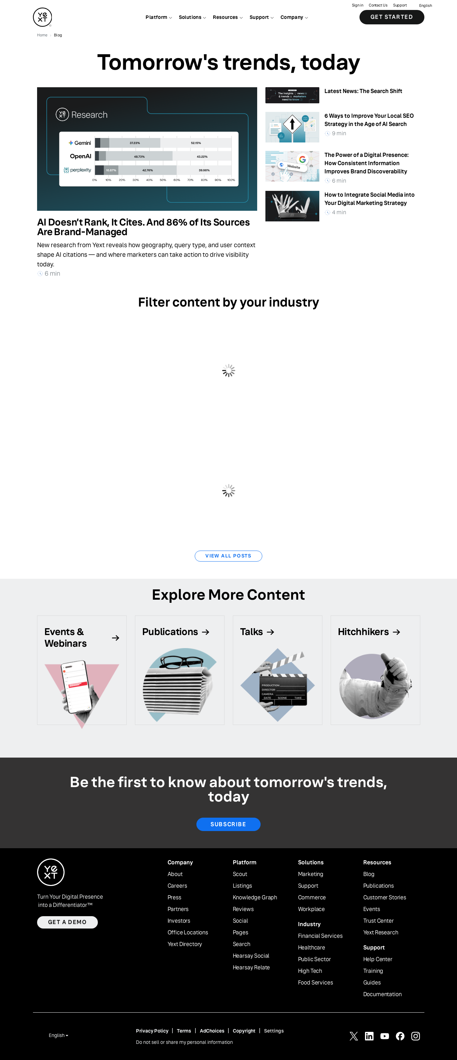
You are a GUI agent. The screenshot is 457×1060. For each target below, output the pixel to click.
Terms (184, 1031)
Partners (178, 909)
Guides (372, 982)
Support (400, 5)
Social (240, 921)
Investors (179, 921)
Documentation (382, 994)
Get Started (391, 17)
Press (174, 897)
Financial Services (320, 936)
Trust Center (378, 921)
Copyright (244, 1031)
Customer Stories (384, 897)
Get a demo (67, 922)
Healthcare (311, 947)
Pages (240, 932)
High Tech (310, 971)
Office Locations (188, 932)
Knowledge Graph (255, 897)
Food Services (315, 982)
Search (241, 944)
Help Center (377, 959)
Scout (240, 874)
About (175, 874)
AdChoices (212, 1031)
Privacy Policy (152, 1031)
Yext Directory (185, 944)
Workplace (311, 909)
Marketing (311, 874)
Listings (242, 886)
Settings (274, 1031)
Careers (177, 886)
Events (371, 909)
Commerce (312, 897)
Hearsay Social (251, 956)
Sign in (357, 5)
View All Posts (228, 556)
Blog (369, 874)
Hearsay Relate (251, 967)
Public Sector (314, 959)
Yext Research (380, 932)
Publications (378, 886)
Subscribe (228, 824)
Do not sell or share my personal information (184, 1042)
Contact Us (378, 5)
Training (373, 971)
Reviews (243, 909)
